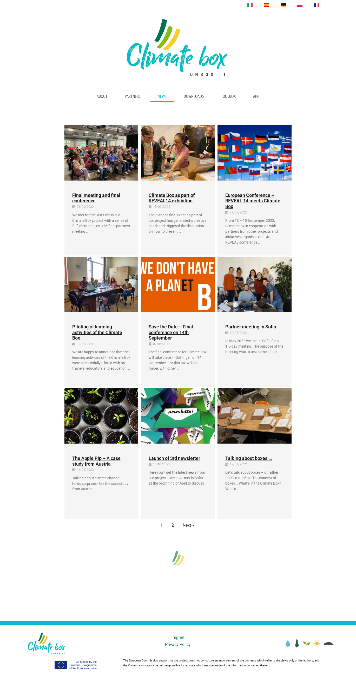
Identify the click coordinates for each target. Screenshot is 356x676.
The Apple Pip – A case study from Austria (96, 461)
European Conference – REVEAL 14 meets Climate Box (252, 200)
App (256, 96)
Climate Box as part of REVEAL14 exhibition (172, 198)
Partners (133, 96)
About (102, 96)
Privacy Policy (178, 644)
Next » (188, 525)
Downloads (194, 96)
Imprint (178, 637)
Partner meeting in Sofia (250, 326)
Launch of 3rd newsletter (174, 458)
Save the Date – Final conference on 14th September (171, 332)
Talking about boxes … (248, 458)
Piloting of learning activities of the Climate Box (97, 332)
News (162, 96)
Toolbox (228, 96)
